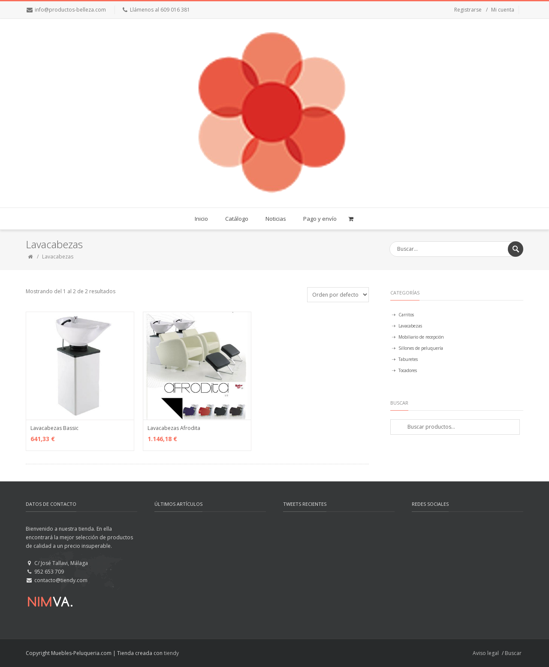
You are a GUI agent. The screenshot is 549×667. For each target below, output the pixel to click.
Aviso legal (486, 653)
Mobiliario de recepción (421, 337)
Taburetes (408, 359)
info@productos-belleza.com (70, 9)
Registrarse (468, 9)
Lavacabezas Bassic (54, 428)
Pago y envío (320, 218)
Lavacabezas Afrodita (174, 428)
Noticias (275, 218)
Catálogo (236, 218)
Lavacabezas (410, 326)
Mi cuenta (502, 9)
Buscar (513, 653)
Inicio (201, 218)
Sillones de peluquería (420, 348)
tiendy (171, 653)
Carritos (406, 315)
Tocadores (407, 370)
